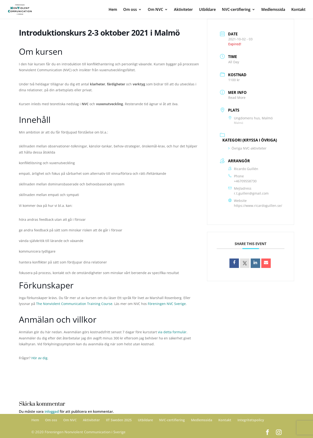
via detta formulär (172, 332)
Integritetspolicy (250, 420)
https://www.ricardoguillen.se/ (258, 205)
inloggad (52, 411)
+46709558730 (245, 181)
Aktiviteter (183, 10)
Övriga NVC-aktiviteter (247, 148)
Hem (113, 10)
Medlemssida (273, 10)
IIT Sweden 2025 (119, 420)
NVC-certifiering (236, 10)
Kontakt (298, 10)
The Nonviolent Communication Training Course (74, 303)
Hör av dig (39, 358)
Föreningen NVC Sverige (167, 303)
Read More (236, 97)
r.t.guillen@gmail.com (251, 193)
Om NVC (155, 10)
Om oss (130, 10)
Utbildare (207, 10)
